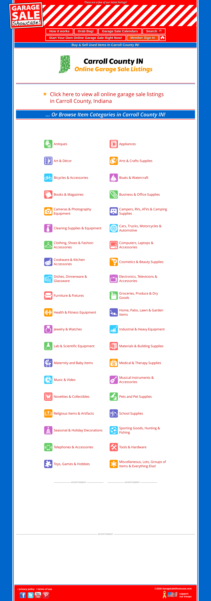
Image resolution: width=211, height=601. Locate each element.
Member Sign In (142, 37)
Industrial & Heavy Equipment (142, 329)
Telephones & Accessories (73, 447)
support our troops (185, 595)
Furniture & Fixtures (69, 295)
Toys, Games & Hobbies (72, 464)
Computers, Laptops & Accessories (136, 245)
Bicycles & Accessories (71, 177)
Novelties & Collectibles (72, 396)
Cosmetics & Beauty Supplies (141, 262)
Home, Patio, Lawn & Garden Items (141, 312)
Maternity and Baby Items (73, 363)
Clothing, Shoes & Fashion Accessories (73, 245)
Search (154, 31)
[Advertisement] (105, 128)
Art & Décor (63, 161)
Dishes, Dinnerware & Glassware (70, 278)
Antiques (60, 144)
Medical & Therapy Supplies (140, 363)
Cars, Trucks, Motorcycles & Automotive (140, 228)
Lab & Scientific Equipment (74, 346)
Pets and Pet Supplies (135, 396)
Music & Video (64, 379)
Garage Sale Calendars (120, 31)
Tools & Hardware (132, 447)
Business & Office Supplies (139, 194)
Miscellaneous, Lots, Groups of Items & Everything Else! (142, 464)
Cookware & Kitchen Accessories (69, 261)
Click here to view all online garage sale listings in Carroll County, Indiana (107, 97)
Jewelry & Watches (68, 329)
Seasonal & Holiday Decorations (78, 430)
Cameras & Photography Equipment (72, 211)
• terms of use (44, 589)
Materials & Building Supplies (141, 346)
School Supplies (131, 413)
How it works (59, 31)
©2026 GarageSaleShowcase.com (173, 588)
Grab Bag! (86, 31)
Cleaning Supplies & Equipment (77, 228)
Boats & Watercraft (133, 177)
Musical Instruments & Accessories (136, 379)
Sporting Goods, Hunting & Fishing (139, 430)
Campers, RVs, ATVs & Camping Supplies (143, 211)
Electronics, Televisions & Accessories (138, 278)
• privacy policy (25, 589)
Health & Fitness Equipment (75, 312)
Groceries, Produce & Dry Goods (138, 295)
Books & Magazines (69, 194)
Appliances (127, 144)
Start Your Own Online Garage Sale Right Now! (85, 37)
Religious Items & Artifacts (74, 413)
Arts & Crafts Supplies (135, 161)
